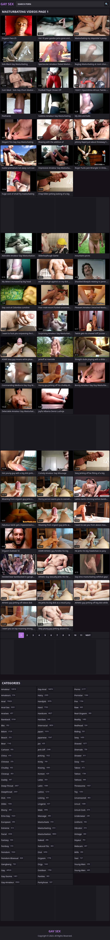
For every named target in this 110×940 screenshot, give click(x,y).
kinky (43, 762)
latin (43, 786)
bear (6, 743)
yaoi (79, 858)
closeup (7, 774)
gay (6, 870)
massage (44, 816)
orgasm (45, 858)
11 (81, 635)
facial (7, 834)
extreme (7, 828)
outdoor (45, 870)
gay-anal (45, 689)
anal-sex (8, 707)
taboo (79, 768)
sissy (79, 762)
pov (79, 701)
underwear (82, 816)
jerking (44, 756)
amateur (9, 689)
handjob (45, 701)
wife (79, 852)
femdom (8, 852)
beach (6, 737)
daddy (7, 780)
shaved (80, 743)
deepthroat (9, 792)
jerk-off (44, 750)
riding (80, 731)
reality (80, 719)
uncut (80, 804)
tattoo (80, 774)
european (8, 822)
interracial (46, 725)
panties (44, 876)
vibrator (80, 828)
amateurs (8, 695)
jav (42, 743)
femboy (7, 846)
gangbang (8, 864)
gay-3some (9, 876)
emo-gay (8, 816)
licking (44, 798)
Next (88, 635)
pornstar (81, 695)
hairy (43, 695)
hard (43, 707)
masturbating (47, 828)
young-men (82, 870)
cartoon (7, 750)
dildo (6, 804)
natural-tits (46, 846)
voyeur (80, 840)
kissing (44, 768)
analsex (7, 713)
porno (80, 689)
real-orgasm (83, 713)
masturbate (46, 822)
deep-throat (10, 786)
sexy (79, 737)
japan (43, 731)
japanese (45, 737)
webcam (81, 846)
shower (80, 756)
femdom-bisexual (12, 858)
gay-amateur (10, 882)
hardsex (44, 719)
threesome (82, 786)
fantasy (7, 840)
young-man (82, 864)
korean (44, 774)
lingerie (44, 804)
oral (43, 852)
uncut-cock (82, 810)
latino (44, 792)
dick (6, 798)
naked (43, 840)
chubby (7, 768)
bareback (8, 719)
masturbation (47, 834)
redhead (81, 725)
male (43, 810)
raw (79, 707)
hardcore (45, 713)
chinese (7, 762)
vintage (80, 834)
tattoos (80, 780)
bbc (5, 725)
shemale (81, 750)
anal (6, 701)
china (6, 756)
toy (79, 792)
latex (43, 780)
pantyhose (45, 882)
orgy (43, 864)
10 (75, 635)
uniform (80, 822)
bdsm (7, 731)
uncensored (82, 798)
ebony (6, 810)
